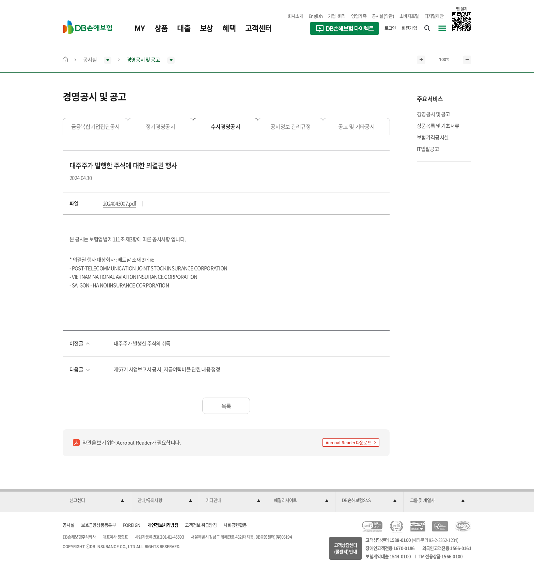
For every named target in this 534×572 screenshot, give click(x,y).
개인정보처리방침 (162, 525)
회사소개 (295, 16)
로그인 (390, 28)
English (316, 16)
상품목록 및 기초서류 (438, 125)
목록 (226, 406)
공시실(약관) (383, 16)
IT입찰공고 (428, 149)
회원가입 (409, 28)
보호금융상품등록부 (98, 525)
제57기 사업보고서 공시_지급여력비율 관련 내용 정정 (167, 369)
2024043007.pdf (119, 203)
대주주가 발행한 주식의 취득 (142, 343)
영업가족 (358, 16)
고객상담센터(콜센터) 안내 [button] (345, 548)
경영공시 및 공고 (433, 114)
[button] (97, 500)
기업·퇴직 (337, 16)
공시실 (68, 525)
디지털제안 (434, 16)
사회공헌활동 (235, 525)
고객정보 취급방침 (201, 525)
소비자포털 (409, 16)
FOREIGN (131, 525)
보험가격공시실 (433, 137)
